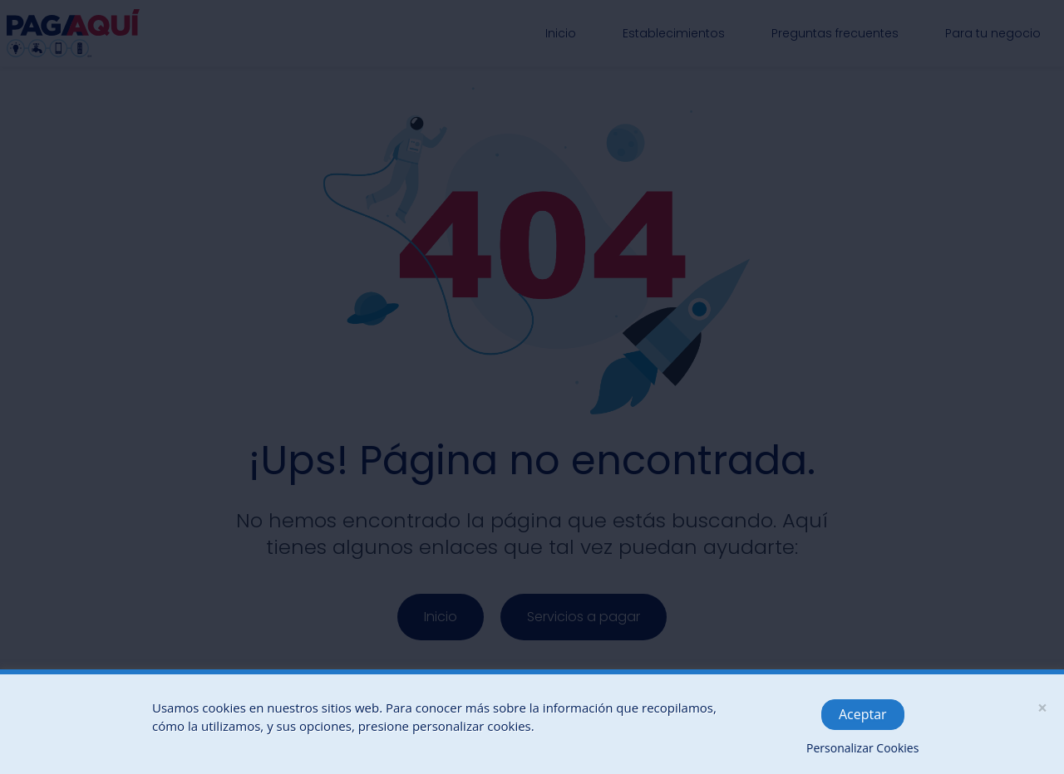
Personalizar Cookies (862, 748)
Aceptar (863, 714)
